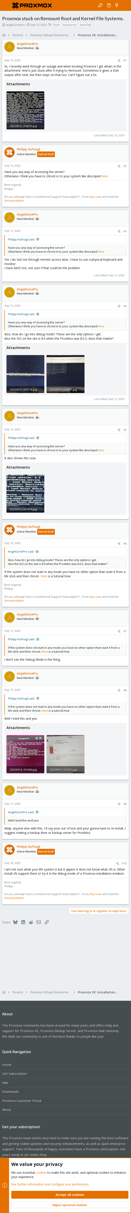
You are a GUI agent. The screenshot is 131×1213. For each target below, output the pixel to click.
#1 (125, 60)
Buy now (95, 197)
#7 (125, 631)
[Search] (124, 5)
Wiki (5, 1082)
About (6, 1109)
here (104, 176)
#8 (125, 690)
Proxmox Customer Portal (21, 1100)
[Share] (119, 60)
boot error (70, 25)
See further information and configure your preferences (50, 1184)
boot (56, 25)
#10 (124, 863)
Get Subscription (14, 1073)
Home (6, 1064)
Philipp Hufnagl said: (21, 239)
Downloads (10, 1091)
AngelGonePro (15, 25)
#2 (125, 166)
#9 (125, 804)
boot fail (85, 25)
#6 (125, 543)
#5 (125, 430)
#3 (125, 231)
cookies (41, 1172)
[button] (6, 5)
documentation (14, 200)
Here (43, 576)
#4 (125, 306)
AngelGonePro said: (21, 551)
